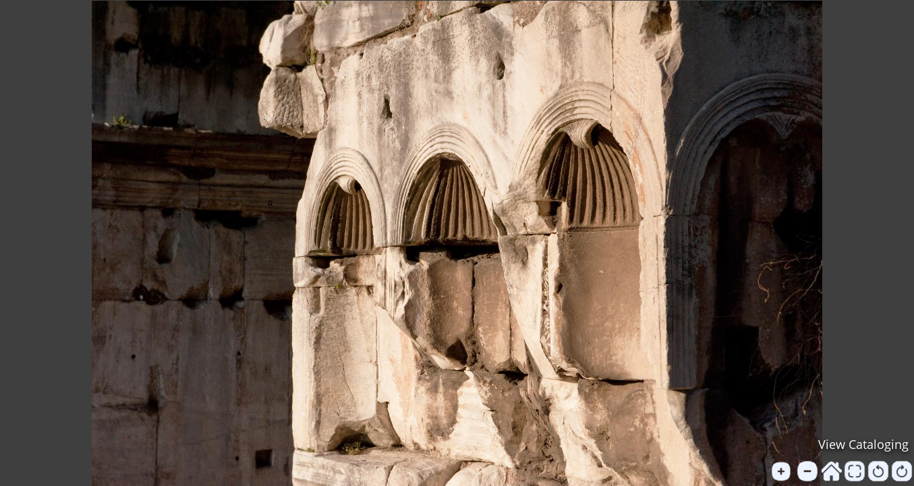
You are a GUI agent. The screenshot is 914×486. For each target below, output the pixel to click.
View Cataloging (863, 444)
